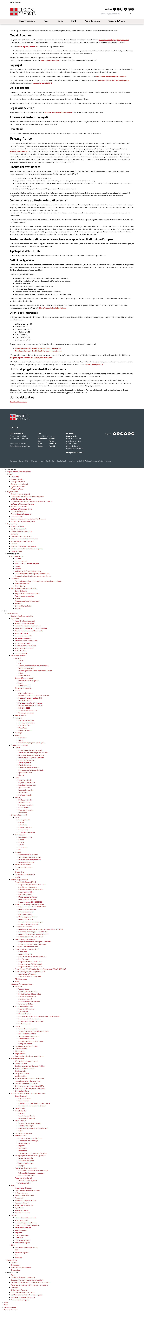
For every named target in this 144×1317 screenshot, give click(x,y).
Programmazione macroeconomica (27, 594)
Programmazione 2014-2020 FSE (30, 904)
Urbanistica (22, 739)
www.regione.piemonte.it (27, 46)
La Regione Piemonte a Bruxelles (22, 504)
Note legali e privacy (37, 461)
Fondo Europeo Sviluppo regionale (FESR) (29, 907)
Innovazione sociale (25, 839)
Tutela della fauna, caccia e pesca (26, 641)
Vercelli (52, 446)
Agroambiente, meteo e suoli (25, 621)
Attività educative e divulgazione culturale (33, 754)
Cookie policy (50, 461)
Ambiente (18, 659)
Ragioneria (18, 604)
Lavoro (17, 1029)
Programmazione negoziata (24, 596)
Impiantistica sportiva (25, 791)
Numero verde (71, 436)
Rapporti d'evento (24, 1102)
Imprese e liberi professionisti (21, 1272)
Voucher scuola (23, 992)
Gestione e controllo (25, 897)
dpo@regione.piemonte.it (43, 357)
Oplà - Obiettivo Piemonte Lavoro (22, 1297)
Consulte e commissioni (19, 484)
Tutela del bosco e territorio (27, 711)
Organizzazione (12, 491)
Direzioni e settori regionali (20, 494)
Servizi (60, 21)
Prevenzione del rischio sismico (26, 1172)
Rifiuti (20, 674)
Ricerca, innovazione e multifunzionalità (29, 631)
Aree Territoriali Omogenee (20, 1304)
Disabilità (18, 854)
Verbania (52, 443)
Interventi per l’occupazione (28, 1032)
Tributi (13, 1249)
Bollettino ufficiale (17, 526)
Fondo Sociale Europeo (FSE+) (25, 884)
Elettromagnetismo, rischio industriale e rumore (35, 671)
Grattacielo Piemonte (18, 511)
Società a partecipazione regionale (23, 521)
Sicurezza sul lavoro (22, 1207)
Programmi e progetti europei (25, 942)
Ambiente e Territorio (18, 656)
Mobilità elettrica (20, 1079)
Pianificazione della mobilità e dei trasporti (29, 1082)
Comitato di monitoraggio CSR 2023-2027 (33, 934)
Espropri (17, 566)
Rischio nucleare (24, 676)
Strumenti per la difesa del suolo (29, 1127)
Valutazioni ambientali (26, 669)
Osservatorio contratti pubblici (21, 536)
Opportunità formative (26, 1012)
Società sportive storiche (27, 786)
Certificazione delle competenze (29, 1022)
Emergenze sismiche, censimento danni (32, 1109)
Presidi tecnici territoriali (23, 1182)
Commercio (19, 1242)
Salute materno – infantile (24, 1209)
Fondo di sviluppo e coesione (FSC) (27, 952)
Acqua (20, 661)
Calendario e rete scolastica (27, 994)
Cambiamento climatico (23, 689)
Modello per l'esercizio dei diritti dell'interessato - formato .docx (38, 351)
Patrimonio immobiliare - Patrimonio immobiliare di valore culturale (38, 581)
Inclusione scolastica (25, 1007)
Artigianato (18, 1237)
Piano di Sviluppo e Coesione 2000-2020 (32, 959)
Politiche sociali (20, 836)
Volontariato (22, 1152)
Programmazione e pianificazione (30, 1142)
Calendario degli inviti (25, 914)
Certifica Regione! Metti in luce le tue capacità (26, 1299)
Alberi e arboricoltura (25, 694)
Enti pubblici (15, 1269)
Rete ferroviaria (20, 1074)
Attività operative (24, 1187)
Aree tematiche (12, 614)
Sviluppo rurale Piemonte (23, 929)
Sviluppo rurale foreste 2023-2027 (30, 706)
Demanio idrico (20, 1112)
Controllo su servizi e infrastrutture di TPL (29, 1089)
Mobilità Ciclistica (21, 1067)
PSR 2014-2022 (20, 651)
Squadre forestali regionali (27, 1184)
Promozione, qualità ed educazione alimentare (31, 629)
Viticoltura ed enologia (22, 644)
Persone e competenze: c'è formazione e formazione (29, 1289)
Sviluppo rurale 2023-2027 (24, 649)
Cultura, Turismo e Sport (19, 746)
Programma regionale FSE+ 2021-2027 (32, 887)
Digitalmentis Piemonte (19, 1294)
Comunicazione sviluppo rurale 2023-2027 (33, 937)
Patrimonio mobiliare (22, 584)
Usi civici (18, 569)
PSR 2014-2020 (24, 709)
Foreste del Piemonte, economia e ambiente (33, 696)
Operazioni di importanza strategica (30, 892)
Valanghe (21, 1169)
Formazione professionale (24, 1009)
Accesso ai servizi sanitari (23, 1192)
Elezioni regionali (21, 561)
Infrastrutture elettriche (26, 1119)
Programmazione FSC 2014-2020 (30, 967)
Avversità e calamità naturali (24, 624)
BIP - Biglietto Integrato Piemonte (26, 1064)
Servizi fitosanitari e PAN (23, 636)
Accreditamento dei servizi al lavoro (30, 1044)
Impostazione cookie (74, 452)
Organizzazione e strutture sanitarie (27, 1194)
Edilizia (20, 741)
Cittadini (14, 1267)
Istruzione (18, 989)
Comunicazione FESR (25, 922)
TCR (16, 1259)
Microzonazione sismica (26, 1179)
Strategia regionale (25, 781)
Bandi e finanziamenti (18, 529)
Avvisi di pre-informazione (27, 889)
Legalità (17, 879)
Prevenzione (19, 1202)
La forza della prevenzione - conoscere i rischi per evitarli (30, 1287)
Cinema (21, 776)
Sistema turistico (24, 804)
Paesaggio (18, 734)
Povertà (21, 841)
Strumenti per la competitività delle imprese (33, 1034)
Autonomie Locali (17, 556)
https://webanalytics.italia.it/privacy (52, 308)
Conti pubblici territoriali (23, 606)
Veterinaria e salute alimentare (25, 1204)
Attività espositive (24, 764)
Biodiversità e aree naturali (24, 679)
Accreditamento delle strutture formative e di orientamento (39, 1019)
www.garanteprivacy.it (94, 364)
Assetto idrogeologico (26, 1129)
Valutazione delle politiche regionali (27, 601)
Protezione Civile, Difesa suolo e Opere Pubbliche (28, 1097)
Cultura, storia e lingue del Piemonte (31, 759)
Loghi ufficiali (61, 461)
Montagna (18, 719)
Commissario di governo (23, 1137)
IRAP (16, 1254)
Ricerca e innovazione (22, 1217)
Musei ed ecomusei (25, 766)
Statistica (18, 609)
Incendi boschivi (24, 1147)
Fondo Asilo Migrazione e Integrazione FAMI (30, 974)
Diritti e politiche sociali (19, 816)
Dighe (20, 1134)
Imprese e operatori (25, 701)
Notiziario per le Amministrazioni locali (28, 571)
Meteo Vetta (22, 729)
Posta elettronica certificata (94, 461)
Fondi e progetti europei (19, 882)
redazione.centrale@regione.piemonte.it (114, 40)
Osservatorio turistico (25, 811)
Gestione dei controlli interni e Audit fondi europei (28, 519)
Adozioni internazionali (23, 866)
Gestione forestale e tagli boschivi (30, 699)
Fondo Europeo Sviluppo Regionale (27, 1229)
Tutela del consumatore (26, 834)
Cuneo (40, 446)
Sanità (13, 1189)
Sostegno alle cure (21, 1197)
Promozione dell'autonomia (28, 856)
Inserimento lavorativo (26, 864)
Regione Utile (12, 524)
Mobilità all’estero (24, 1017)
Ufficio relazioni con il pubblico (21, 531)
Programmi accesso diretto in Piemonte (32, 947)
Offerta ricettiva (23, 809)
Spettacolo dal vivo (25, 774)
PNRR (74, 21)
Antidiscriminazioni (25, 829)
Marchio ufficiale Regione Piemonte (23, 546)
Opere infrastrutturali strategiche (26, 1087)
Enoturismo (22, 814)
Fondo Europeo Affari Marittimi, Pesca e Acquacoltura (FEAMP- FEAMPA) (40, 972)
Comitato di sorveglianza (27, 902)
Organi (9, 474)
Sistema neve (23, 794)
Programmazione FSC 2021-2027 (30, 964)
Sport (17, 779)
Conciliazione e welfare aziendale (26, 1049)
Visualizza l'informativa (18, 402)
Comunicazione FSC (25, 957)
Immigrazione (23, 831)
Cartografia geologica (25, 1162)
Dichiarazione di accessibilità (19, 461)
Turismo (17, 799)
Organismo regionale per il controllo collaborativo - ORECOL (32, 501)
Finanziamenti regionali (26, 1122)
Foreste (17, 691)
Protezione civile (20, 1139)
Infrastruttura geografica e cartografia (31, 744)
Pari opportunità (24, 821)
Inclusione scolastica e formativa (29, 861)
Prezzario (21, 1117)
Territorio (18, 736)
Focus (13, 1279)
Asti (39, 441)
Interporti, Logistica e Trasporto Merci (27, 1084)
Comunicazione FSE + (26, 894)
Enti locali (18, 559)
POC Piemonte (23, 962)
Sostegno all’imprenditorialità (28, 1039)
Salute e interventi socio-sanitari (29, 859)
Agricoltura (15, 619)
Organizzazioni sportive (26, 784)
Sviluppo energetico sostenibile (25, 1227)
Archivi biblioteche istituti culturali (30, 751)
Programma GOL (20, 1057)
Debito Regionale (21, 591)
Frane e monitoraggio (25, 1167)
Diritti (17, 819)
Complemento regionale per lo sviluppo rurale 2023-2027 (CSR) (40, 932)
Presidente (15, 476)
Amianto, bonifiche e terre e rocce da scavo (33, 666)
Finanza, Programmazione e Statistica (24, 589)
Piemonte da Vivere (116, 21)
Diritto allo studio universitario (29, 1004)
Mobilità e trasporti (17, 1062)
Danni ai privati (23, 1104)
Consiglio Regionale (18, 481)
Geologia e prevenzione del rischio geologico (30, 1159)
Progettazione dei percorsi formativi (30, 1024)
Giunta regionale (16, 479)
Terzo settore (22, 849)
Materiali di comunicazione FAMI (29, 979)
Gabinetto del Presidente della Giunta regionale (27, 496)
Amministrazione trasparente (21, 514)
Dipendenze (19, 1212)
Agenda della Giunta (18, 486)
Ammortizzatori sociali (26, 1042)
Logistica (21, 1149)
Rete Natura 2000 (24, 686)
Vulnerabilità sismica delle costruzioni (31, 1177)
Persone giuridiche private (24, 869)
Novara (52, 438)
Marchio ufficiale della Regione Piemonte (111, 76)
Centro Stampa (20, 586)
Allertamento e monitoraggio (28, 1144)
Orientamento (20, 1054)
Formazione (22, 1154)
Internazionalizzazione (22, 1244)
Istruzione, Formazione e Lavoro (22, 987)
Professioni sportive (25, 796)
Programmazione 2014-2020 (28, 927)
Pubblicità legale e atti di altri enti (22, 541)
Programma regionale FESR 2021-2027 (32, 909)
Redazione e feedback (75, 461)
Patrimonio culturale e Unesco (29, 769)
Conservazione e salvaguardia (28, 681)
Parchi (20, 684)
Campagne (14, 1292)
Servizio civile (19, 874)
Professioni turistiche (25, 806)
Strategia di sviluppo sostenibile (22, 616)
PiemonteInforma (92, 21)
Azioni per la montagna (26, 724)
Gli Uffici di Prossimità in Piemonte (23, 1282)
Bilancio (17, 599)
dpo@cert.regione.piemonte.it (21, 357)
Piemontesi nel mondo (26, 761)
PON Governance (21, 982)
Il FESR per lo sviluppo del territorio (23, 1302)
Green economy (20, 716)
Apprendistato (23, 1014)
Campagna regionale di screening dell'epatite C (27, 1284)
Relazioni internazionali (19, 506)
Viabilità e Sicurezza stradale (24, 1072)
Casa (16, 871)
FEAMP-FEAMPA (21, 654)
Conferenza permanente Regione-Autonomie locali (32, 574)
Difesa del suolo (20, 1124)
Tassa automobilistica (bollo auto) (26, 1252)
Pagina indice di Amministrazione (19, 471)
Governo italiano (15, 2)
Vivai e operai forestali (26, 714)
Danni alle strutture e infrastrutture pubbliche (34, 1107)
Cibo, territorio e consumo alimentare (28, 626)
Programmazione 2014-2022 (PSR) (30, 939)
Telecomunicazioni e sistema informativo (32, 1157)
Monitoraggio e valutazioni (27, 899)
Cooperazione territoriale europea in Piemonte (34, 944)
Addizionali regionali (22, 1257)
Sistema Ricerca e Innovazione (25, 1222)
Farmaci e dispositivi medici (24, 1199)
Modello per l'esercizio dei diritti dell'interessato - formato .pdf (38, 348)
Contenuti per (12, 1264)
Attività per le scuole (25, 1002)
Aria (19, 664)
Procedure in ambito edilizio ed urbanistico (33, 1174)
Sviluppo (14, 1219)
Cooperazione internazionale (25, 876)
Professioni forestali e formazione (30, 704)
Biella (40, 443)
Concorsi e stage (16, 516)
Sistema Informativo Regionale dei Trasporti (30, 1092)
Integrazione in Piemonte (27, 977)
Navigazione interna (22, 1077)
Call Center (15, 534)
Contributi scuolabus (22, 1094)
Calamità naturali (21, 1099)
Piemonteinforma (17, 489)
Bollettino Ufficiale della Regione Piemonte (113, 80)
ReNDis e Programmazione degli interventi (33, 1132)
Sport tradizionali (24, 789)
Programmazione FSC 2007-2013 (30, 969)
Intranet (108, 461)
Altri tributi (18, 1262)
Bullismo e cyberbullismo (27, 999)
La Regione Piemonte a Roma (21, 509)
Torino (51, 441)
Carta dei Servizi (16, 551)
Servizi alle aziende (21, 634)
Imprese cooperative (22, 1239)
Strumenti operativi (21, 1214)
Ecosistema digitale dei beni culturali (31, 756)
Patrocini (14, 544)
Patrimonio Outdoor (25, 731)
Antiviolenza (22, 826)
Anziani (21, 846)
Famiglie (21, 844)
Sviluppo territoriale (21, 1224)
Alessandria (42, 438)
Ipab (19, 851)
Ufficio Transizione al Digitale (21, 499)
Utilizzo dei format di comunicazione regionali (27, 549)
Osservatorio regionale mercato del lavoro (29, 1059)
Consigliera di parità (25, 1047)
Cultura (17, 749)
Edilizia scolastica (21, 1052)
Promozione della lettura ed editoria (31, 771)
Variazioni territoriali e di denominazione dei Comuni (33, 576)
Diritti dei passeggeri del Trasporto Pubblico (30, 1069)
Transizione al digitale (22, 1247)
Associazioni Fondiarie (26, 721)
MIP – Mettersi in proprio (27, 1037)
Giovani (21, 824)
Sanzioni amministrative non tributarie (24, 539)
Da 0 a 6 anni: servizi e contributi (29, 997)
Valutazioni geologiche (26, 1164)
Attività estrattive (21, 1234)
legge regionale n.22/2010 (42, 83)
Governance (22, 954)
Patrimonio (15, 579)
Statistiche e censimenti (23, 639)
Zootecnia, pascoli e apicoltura (25, 646)
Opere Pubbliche (20, 1114)
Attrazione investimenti (23, 1232)
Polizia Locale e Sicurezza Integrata (27, 564)
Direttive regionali (24, 1027)
